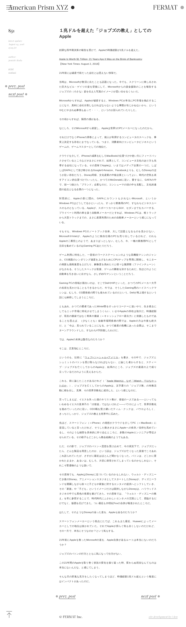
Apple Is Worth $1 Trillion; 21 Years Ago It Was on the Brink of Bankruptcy (100, 59)
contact (12, 72)
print (11, 69)
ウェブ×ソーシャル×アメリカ (101, 357)
